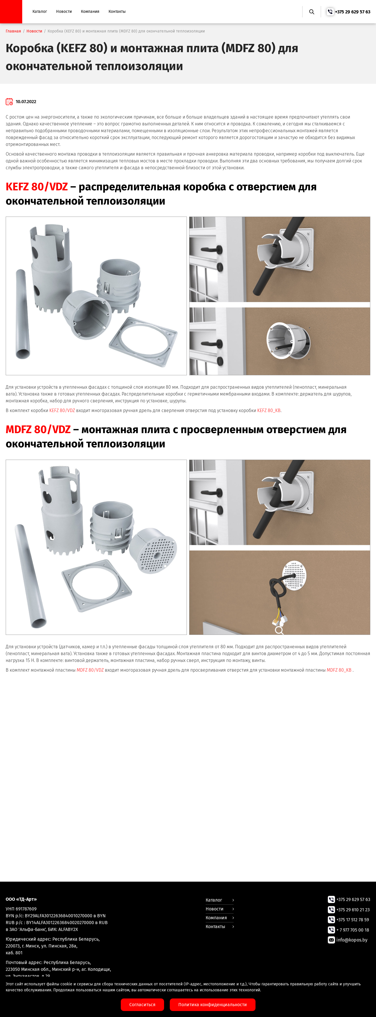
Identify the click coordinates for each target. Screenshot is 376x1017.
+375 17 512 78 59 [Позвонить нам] (352, 919)
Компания (90, 11)
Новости (64, 11)
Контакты (117, 11)
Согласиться (142, 1004)
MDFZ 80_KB (339, 670)
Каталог (40, 11)
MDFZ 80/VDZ (39, 429)
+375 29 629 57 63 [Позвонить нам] (352, 12)
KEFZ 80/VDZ (37, 186)
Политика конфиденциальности (212, 1004)
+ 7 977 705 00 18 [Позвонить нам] (352, 929)
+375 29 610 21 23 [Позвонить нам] (353, 909)
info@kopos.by (351, 939)
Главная (13, 31)
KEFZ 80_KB (269, 410)
